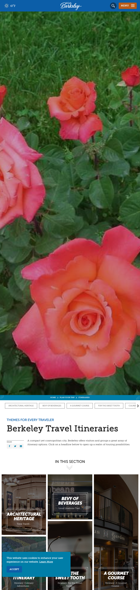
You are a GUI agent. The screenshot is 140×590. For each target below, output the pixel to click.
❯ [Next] (138, 405)
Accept (14, 569)
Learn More (46, 562)
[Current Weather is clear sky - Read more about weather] (17, 6)
